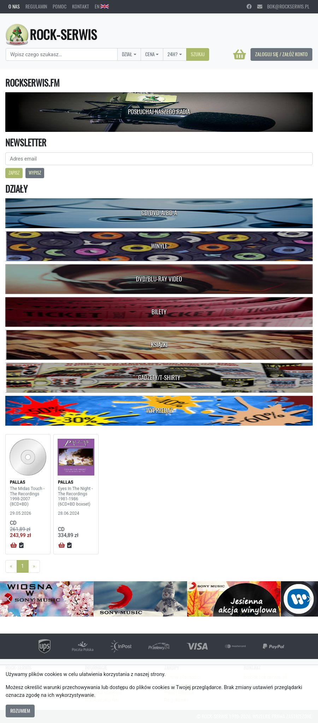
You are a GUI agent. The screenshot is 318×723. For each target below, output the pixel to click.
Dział (127, 54)
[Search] (62, 54)
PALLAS (17, 482)
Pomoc (59, 6)
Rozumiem (20, 710)
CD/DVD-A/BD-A (159, 213)
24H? (172, 54)
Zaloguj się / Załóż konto (281, 54)
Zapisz (13, 173)
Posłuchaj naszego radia (159, 111)
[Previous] (11, 566)
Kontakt (80, 6)
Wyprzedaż (159, 410)
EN (102, 6)
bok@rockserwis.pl (283, 6)
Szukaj (198, 54)
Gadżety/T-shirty (159, 377)
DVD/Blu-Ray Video (159, 279)
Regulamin (36, 6)
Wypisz (35, 173)
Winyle (159, 246)
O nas (14, 6)
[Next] (34, 566)
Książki (159, 344)
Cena (150, 54)
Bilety (159, 312)
